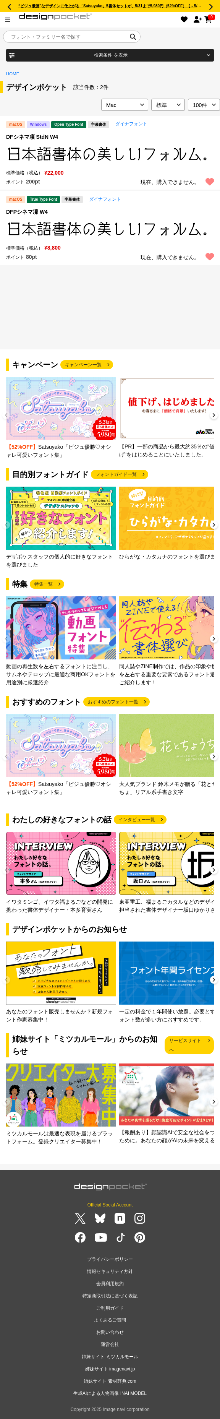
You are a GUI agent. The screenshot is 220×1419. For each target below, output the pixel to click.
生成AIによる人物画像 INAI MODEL (110, 1393)
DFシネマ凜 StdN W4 (32, 137)
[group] (61, 418)
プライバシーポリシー (110, 1259)
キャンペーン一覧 (83, 364)
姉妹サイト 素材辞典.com (110, 1381)
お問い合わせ (110, 1332)
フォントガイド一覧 (116, 474)
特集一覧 (43, 584)
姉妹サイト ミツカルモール (110, 1356)
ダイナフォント (131, 124)
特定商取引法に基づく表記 (110, 1296)
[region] (110, 154)
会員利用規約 (110, 1283)
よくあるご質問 (110, 1320)
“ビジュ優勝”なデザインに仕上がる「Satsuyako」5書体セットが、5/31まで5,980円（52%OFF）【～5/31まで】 (115, 6)
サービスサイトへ (185, 1045)
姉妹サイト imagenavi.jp (110, 1369)
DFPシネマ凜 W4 (27, 212)
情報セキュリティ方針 (110, 1271)
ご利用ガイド (110, 1308)
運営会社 (110, 1344)
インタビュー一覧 (136, 819)
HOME (12, 73)
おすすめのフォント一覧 (113, 702)
